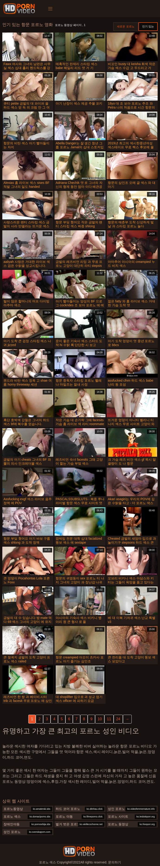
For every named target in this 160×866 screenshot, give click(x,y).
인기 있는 (148, 26)
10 (100, 719)
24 (118, 719)
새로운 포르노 (125, 26)
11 (109, 719)
